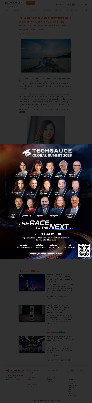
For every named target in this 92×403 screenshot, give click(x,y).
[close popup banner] (90, 146)
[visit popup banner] (46, 201)
